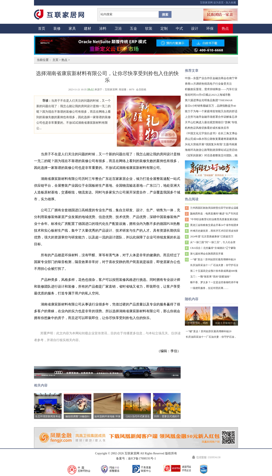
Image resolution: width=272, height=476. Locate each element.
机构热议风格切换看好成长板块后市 (207, 127)
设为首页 (218, 2)
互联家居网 (206, 2)
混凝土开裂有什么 (225, 323)
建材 (87, 29)
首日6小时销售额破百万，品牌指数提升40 (210, 105)
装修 (57, 29)
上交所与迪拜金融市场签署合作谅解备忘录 (211, 116)
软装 (148, 29)
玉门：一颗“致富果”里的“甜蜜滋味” (210, 276)
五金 (133, 29)
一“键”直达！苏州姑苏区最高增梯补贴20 (213, 259)
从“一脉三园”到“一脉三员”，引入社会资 (212, 242)
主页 (55, 60)
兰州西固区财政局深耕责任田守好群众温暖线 (215, 207)
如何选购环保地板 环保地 (107, 406)
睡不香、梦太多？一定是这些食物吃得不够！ (215, 282)
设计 (194, 29)
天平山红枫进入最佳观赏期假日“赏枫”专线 (211, 122)
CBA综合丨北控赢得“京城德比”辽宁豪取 (213, 247)
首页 (41, 29)
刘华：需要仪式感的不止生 (167, 406)
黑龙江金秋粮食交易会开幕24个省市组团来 (214, 225)
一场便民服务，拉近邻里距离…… (209, 288)
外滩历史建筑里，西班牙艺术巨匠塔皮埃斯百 (215, 230)
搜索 (165, 14)
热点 (225, 29)
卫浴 (118, 29)
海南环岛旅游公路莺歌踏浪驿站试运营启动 (211, 149)
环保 (210, 29)
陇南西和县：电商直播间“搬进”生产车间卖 (214, 213)
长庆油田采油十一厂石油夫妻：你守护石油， (215, 265)
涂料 (102, 29)
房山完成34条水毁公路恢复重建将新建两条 (211, 138)
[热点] (90, 89)
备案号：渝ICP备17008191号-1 (136, 458)
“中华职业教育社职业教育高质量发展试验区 (215, 219)
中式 (179, 29)
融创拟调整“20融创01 (77, 405)
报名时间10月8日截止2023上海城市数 (208, 94)
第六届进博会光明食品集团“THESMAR (208, 100)
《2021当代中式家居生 (137, 405)
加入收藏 (231, 2)
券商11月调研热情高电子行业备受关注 (208, 83)
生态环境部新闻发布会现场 (48, 406)
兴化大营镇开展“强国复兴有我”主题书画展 (211, 144)
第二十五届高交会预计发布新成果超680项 (213, 270)
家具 (72, 29)
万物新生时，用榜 (197, 323)
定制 (164, 29)
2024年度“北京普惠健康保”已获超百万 (211, 236)
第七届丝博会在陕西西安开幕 (206, 253)
